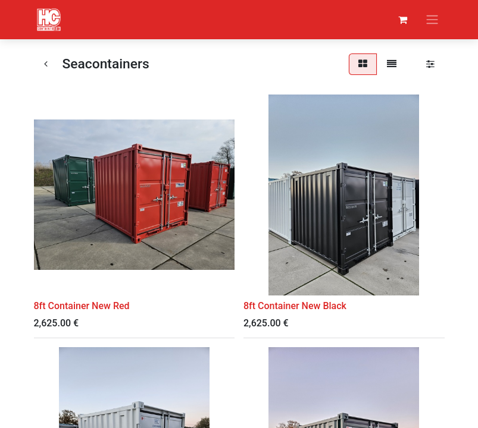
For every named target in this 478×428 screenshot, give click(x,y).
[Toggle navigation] (432, 20)
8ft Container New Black (294, 305)
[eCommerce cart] (403, 20)
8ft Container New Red (82, 305)
